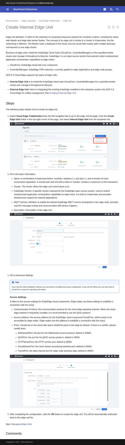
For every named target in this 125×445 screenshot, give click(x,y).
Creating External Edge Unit (63, 93)
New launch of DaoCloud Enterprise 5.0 (29, 3)
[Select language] (111, 9)
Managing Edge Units (21, 424)
